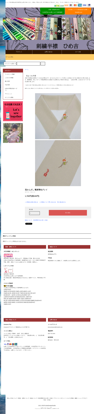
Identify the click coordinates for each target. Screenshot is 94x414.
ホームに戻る (8, 57)
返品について (28, 220)
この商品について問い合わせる (47, 202)
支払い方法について (12, 398)
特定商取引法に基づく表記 (40, 220)
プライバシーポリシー (60, 398)
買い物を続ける (61, 202)
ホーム (26, 69)
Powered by (47, 408)
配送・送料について (23, 398)
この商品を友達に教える (31, 202)
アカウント (17, 52)
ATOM (48, 400)
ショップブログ (82, 398)
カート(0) (76, 52)
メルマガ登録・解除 (71, 398)
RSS (45, 400)
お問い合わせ (47, 52)
